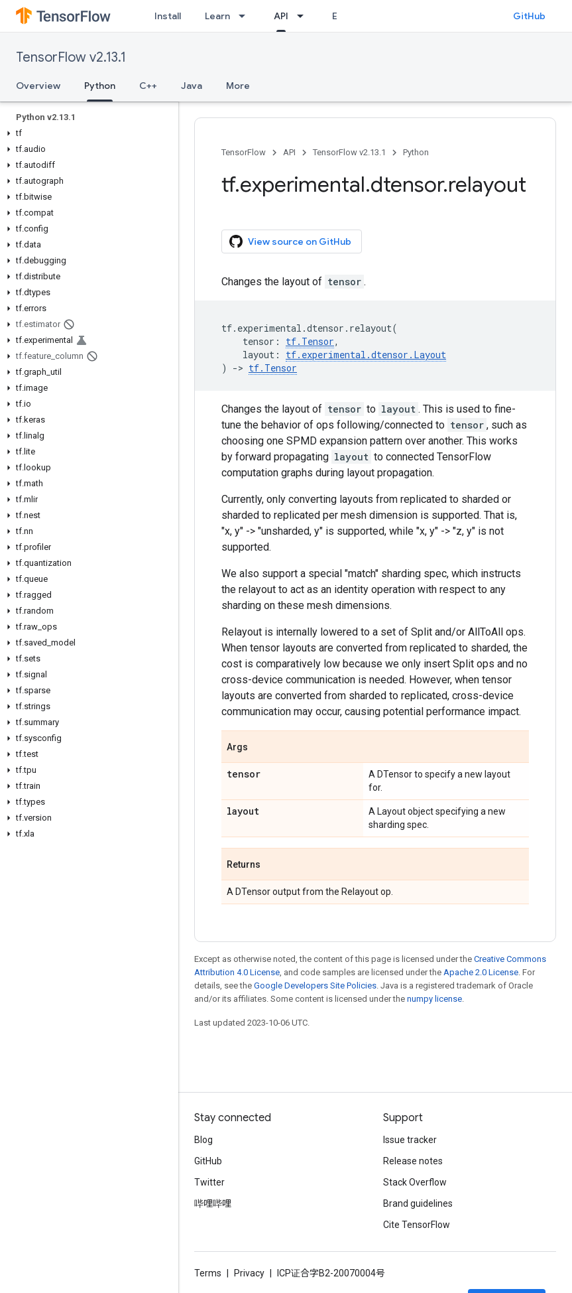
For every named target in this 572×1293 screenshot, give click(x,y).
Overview (38, 86)
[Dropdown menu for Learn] (246, 16)
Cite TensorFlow (416, 1224)
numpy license (434, 999)
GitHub (529, 16)
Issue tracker (410, 1139)
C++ (148, 86)
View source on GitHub (290, 241)
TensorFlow (243, 152)
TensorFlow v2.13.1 (71, 57)
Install (167, 16)
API (289, 152)
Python (416, 152)
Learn (217, 16)
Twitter (209, 1182)
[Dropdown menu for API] (304, 16)
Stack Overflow (415, 1182)
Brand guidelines (418, 1203)
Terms (207, 1273)
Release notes (413, 1161)
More (238, 86)
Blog (203, 1139)
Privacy (249, 1273)
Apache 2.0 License (480, 972)
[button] (86, 133)
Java (191, 86)
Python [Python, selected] (99, 86)
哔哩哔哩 (212, 1203)
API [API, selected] (281, 16)
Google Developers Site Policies (315, 985)
